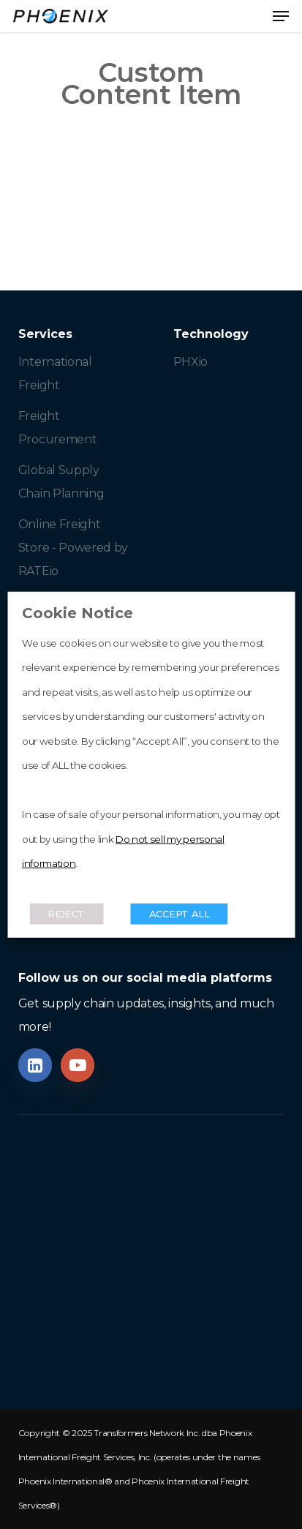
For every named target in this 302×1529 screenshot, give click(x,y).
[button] (281, 16)
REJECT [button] (66, 913)
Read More (54, 887)
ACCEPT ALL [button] (179, 913)
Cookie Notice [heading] (77, 613)
